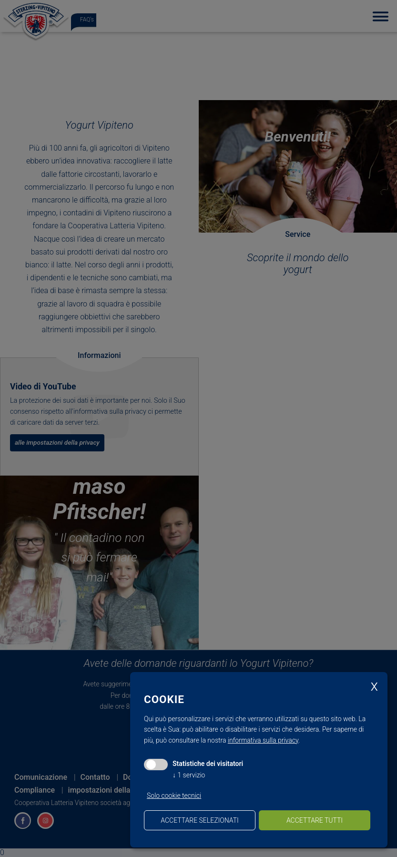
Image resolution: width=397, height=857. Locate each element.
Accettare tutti (314, 820)
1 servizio (189, 775)
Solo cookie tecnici (174, 795)
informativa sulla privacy (263, 740)
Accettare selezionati (199, 820)
